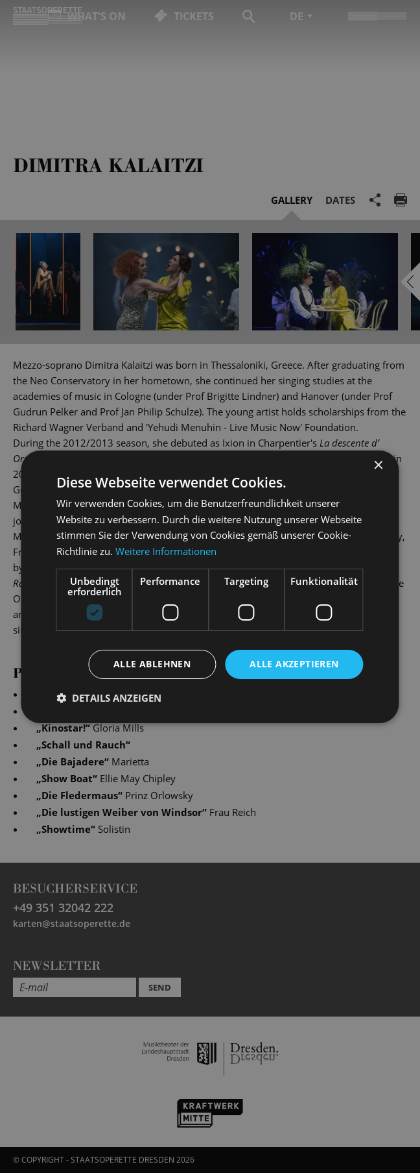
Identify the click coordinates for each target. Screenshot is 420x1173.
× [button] (378, 465)
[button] (108, 698)
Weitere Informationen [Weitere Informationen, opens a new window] (165, 551)
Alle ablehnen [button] (152, 664)
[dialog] (210, 586)
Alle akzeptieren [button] (294, 664)
